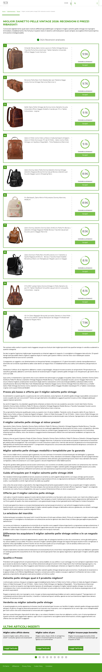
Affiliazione (15, 666)
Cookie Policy (38, 666)
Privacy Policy (26, 666)
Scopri (85, 65)
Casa (86, 2)
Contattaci (49, 666)
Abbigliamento (76, 2)
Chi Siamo (6, 666)
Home (66, 2)
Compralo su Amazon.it (85, 61)
